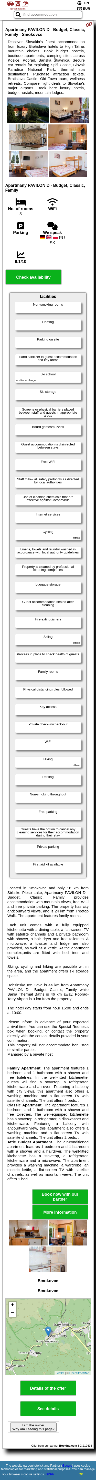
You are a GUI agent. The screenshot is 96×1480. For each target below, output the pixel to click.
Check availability (33, 277)
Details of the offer (48, 1388)
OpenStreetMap (79, 1373)
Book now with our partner (60, 1196)
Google (67, 1465)
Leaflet (60, 1373)
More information (60, 1212)
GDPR (50, 1474)
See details (48, 1409)
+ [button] (12, 1305)
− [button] (12, 1313)
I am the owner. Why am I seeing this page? (33, 1427)
